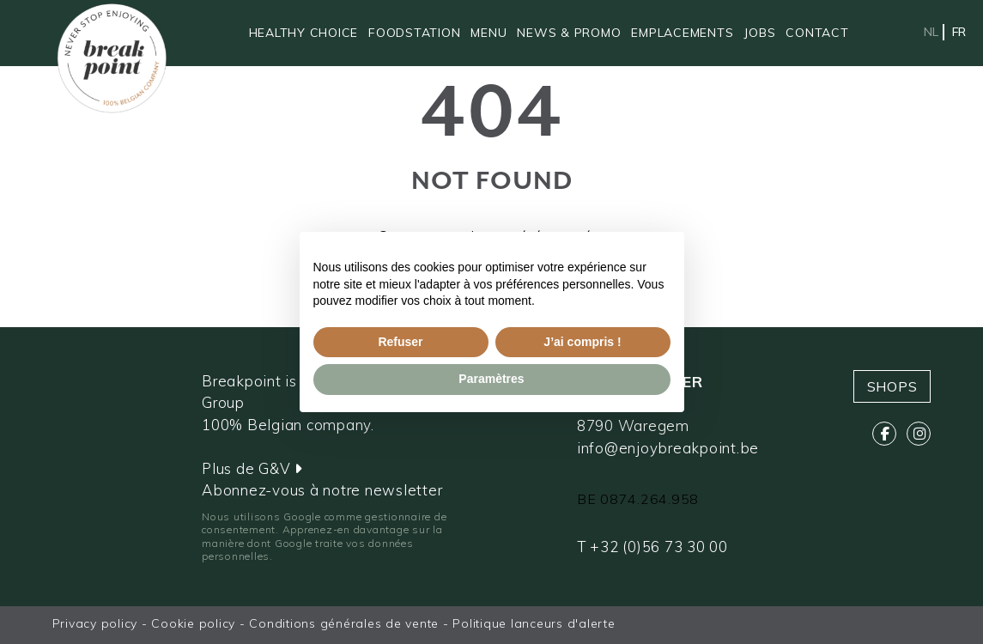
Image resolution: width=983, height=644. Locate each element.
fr (959, 31)
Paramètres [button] (491, 379)
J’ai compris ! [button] (582, 342)
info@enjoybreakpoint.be (668, 448)
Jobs (759, 32)
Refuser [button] (400, 342)
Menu (488, 32)
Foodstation (414, 32)
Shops (892, 386)
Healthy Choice (304, 32)
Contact (817, 32)
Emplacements (682, 32)
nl (931, 31)
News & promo (569, 32)
